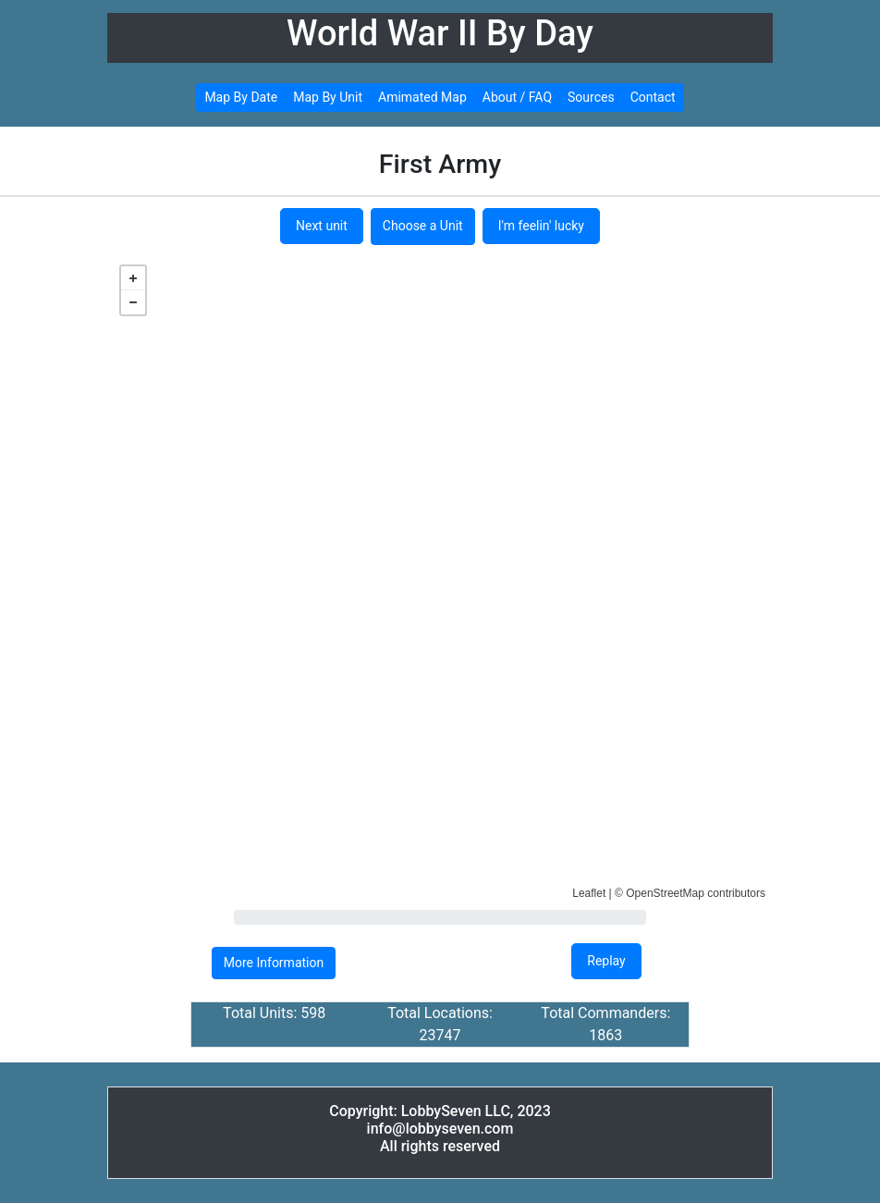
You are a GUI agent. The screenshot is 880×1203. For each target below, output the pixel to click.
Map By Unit (327, 97)
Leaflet (588, 893)
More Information (274, 962)
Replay (606, 960)
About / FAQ (517, 97)
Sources (591, 97)
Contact (653, 97)
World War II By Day (440, 33)
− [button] (133, 302)
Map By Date (240, 97)
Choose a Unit (423, 225)
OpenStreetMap (665, 893)
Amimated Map (422, 97)
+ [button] (133, 278)
